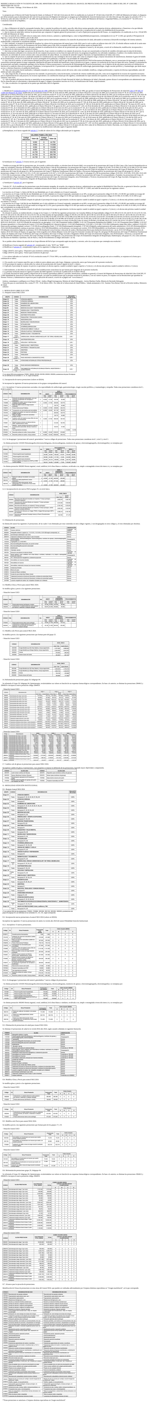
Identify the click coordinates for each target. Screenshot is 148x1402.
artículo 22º (18, 247)
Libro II (132, 91)
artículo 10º (18, 182)
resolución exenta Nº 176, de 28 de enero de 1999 (31, 91)
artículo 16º (31, 245)
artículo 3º (34, 130)
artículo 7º (19, 162)
